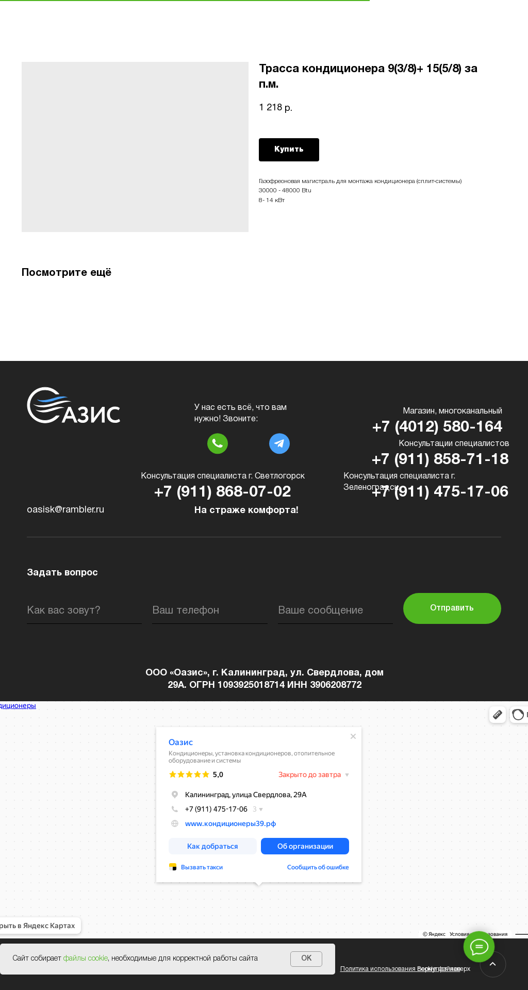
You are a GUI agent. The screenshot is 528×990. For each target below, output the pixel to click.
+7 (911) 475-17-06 (440, 493)
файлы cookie (85, 958)
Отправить (452, 608)
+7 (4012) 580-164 (437, 428)
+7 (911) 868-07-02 (222, 493)
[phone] (209, 611)
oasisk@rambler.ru (65, 510)
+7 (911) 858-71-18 (440, 460)
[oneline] (335, 611)
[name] (84, 611)
